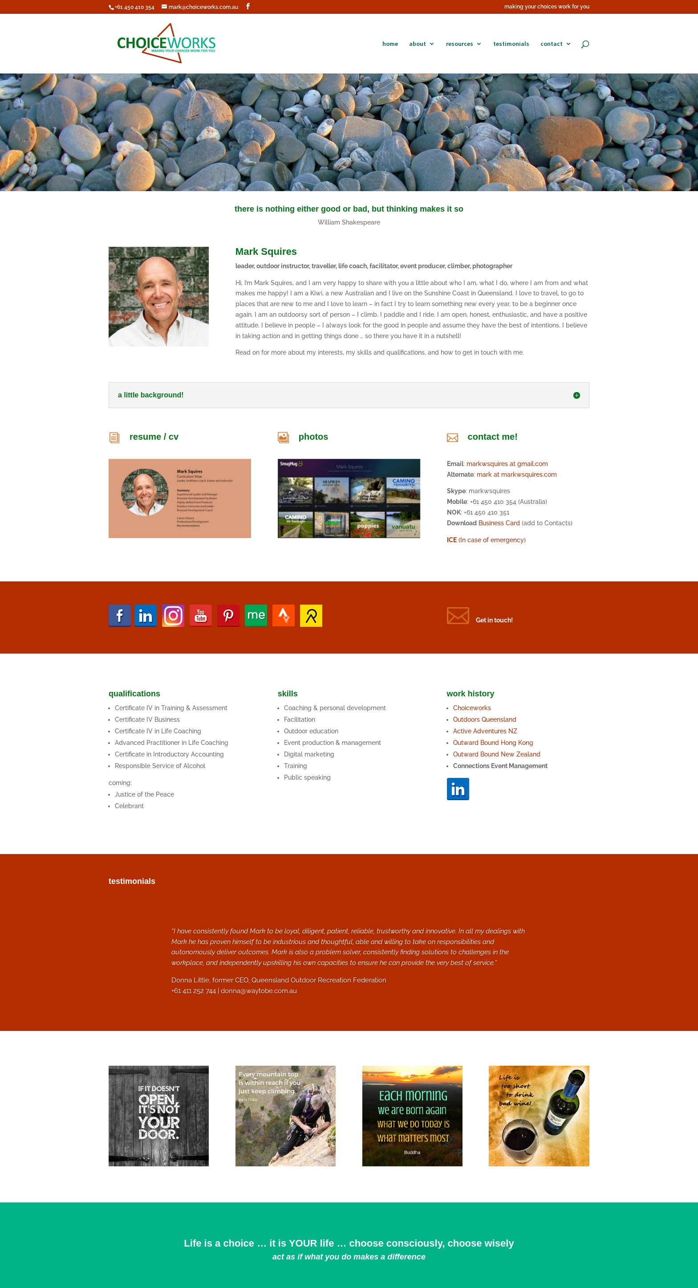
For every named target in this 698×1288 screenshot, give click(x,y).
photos (314, 437)
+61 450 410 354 (134, 7)
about (417, 44)
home (390, 44)
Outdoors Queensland (484, 719)
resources (459, 44)
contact (551, 44)
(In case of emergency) (486, 540)
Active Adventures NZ (485, 731)
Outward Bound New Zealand (496, 754)
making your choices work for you (546, 7)
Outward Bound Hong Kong (494, 742)
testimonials (511, 44)
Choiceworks (472, 707)
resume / (149, 437)
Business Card (499, 523)
